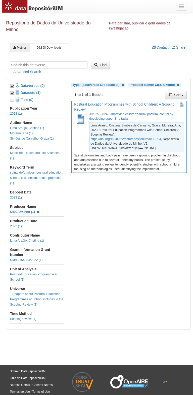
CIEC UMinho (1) (25, 212)
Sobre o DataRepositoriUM (27, 371)
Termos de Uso (20, 391)
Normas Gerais (20, 385)
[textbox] (48, 65)
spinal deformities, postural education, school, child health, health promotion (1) (36, 178)
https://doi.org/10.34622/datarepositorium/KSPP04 (125, 139)
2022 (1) (16, 226)
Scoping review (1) (23, 319)
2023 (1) (16, 113)
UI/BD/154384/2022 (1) (26, 260)
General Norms (42, 385)
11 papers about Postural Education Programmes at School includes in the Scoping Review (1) (36, 299)
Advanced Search (27, 72)
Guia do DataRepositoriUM (27, 378)
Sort (175, 95)
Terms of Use (41, 391)
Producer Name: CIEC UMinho (154, 85)
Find (100, 65)
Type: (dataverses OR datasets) (98, 85)
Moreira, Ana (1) (21, 133)
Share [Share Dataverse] (178, 47)
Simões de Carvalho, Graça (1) (32, 138)
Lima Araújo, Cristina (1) (27, 128)
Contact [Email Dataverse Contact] (160, 47)
